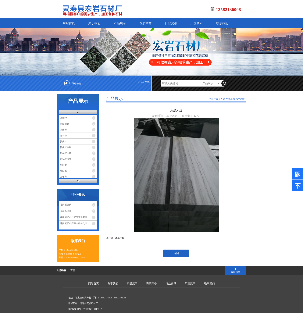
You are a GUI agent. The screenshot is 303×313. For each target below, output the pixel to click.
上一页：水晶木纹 (115, 238)
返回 (176, 253)
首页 (222, 99)
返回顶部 (235, 272)
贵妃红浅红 (65, 159)
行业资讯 (171, 23)
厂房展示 (197, 23)
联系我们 (222, 23)
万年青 (63, 176)
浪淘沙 (63, 118)
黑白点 (63, 170)
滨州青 (63, 129)
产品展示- (231, 99)
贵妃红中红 (65, 147)
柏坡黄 (63, 165)
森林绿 (63, 135)
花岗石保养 (65, 211)
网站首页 (69, 23)
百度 (72, 270)
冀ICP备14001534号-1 (94, 309)
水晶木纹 (240, 99)
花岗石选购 (65, 204)
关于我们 (94, 23)
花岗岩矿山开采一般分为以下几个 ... (78, 223)
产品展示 (120, 23)
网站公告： (77, 83)
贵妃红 (63, 141)
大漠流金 (64, 124)
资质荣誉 (145, 23)
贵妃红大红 (65, 153)
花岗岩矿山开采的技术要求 (73, 217)
